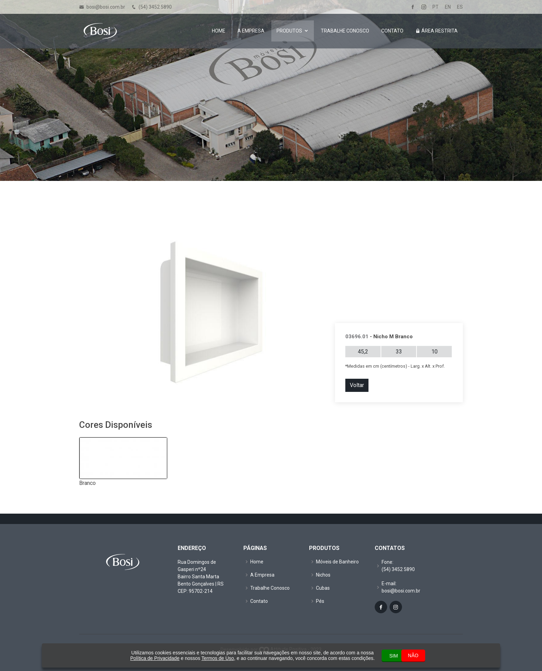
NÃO (412, 655)
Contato (392, 31)
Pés (320, 601)
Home (218, 31)
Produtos (289, 31)
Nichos (323, 574)
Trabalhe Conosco (345, 31)
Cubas (323, 588)
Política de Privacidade (141, 658)
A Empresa (250, 31)
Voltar (357, 385)
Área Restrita (436, 31)
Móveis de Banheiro (337, 561)
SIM (380, 655)
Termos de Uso (204, 658)
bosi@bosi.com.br (105, 7)
